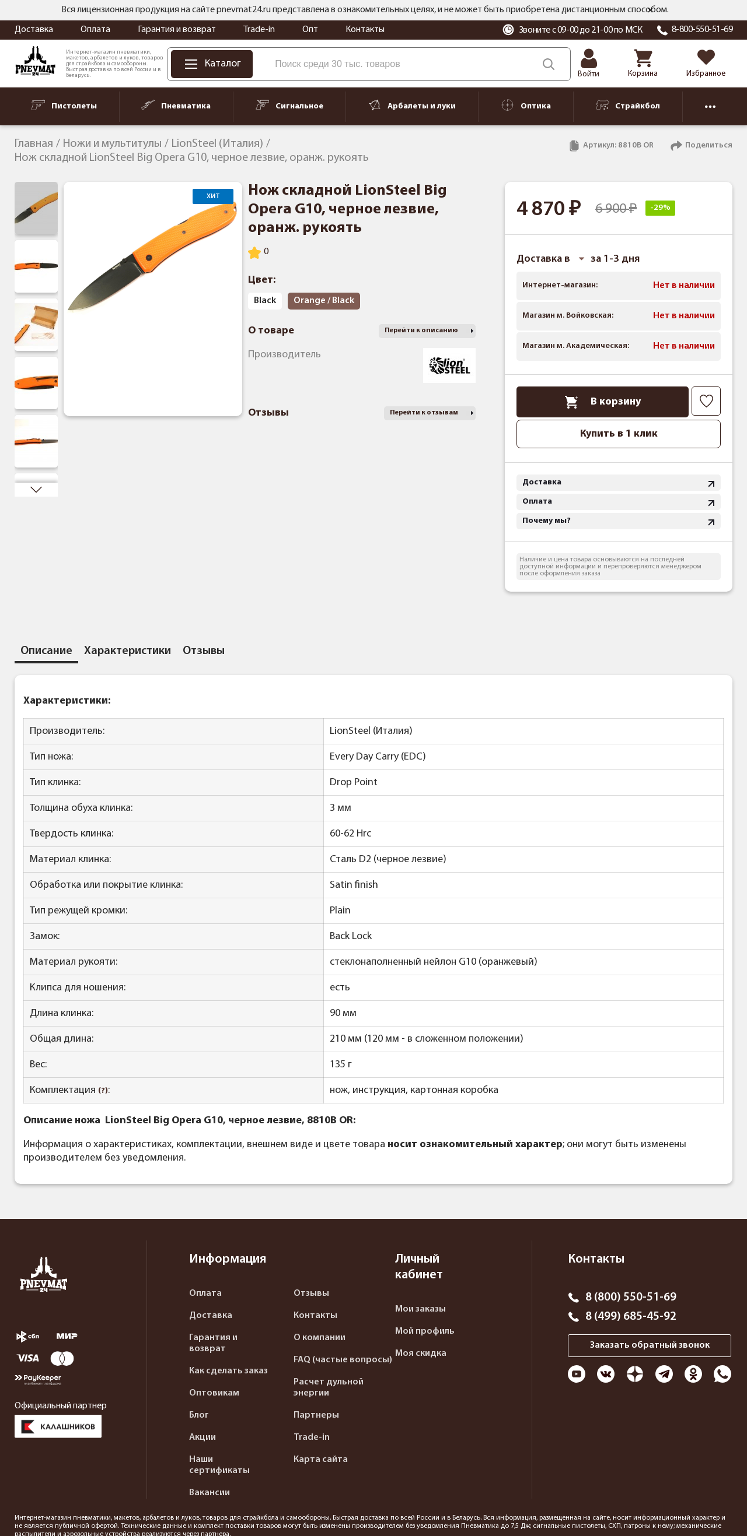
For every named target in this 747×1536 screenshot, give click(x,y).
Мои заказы (420, 1309)
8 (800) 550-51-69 (630, 1297)
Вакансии (209, 1493)
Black (265, 300)
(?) (103, 1091)
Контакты (365, 29)
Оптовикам (214, 1393)
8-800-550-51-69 (702, 29)
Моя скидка (420, 1353)
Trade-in (259, 29)
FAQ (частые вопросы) (343, 1360)
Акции (202, 1437)
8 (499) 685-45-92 (630, 1317)
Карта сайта (321, 1459)
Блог (199, 1415)
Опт (310, 29)
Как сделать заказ (228, 1371)
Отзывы (311, 1293)
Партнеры (316, 1415)
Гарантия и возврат (177, 29)
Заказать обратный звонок (650, 1345)
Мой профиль (425, 1331)
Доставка (34, 29)
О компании (319, 1337)
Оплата (95, 29)
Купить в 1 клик (619, 434)
